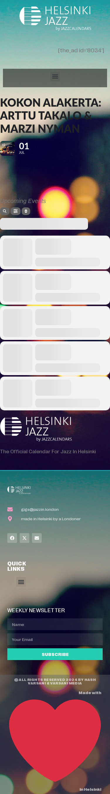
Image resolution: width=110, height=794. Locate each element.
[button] (55, 76)
